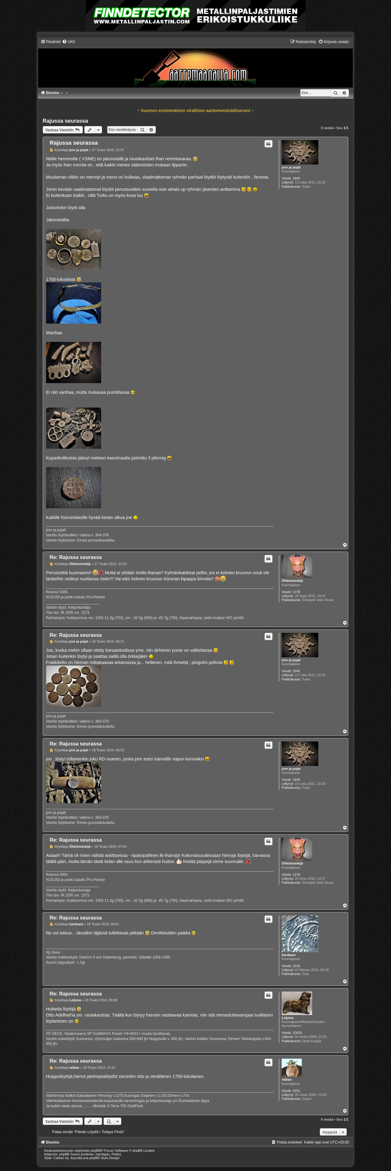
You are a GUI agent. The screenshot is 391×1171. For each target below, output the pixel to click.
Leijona (288, 1018)
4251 (296, 1091)
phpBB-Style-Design (105, 1158)
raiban (287, 1079)
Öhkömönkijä (292, 580)
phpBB (96, 1150)
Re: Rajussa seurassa (76, 557)
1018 (296, 966)
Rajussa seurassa (65, 121)
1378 (296, 592)
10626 (297, 1033)
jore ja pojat (291, 167)
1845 (296, 178)
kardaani (288, 955)
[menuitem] (68, 42)
